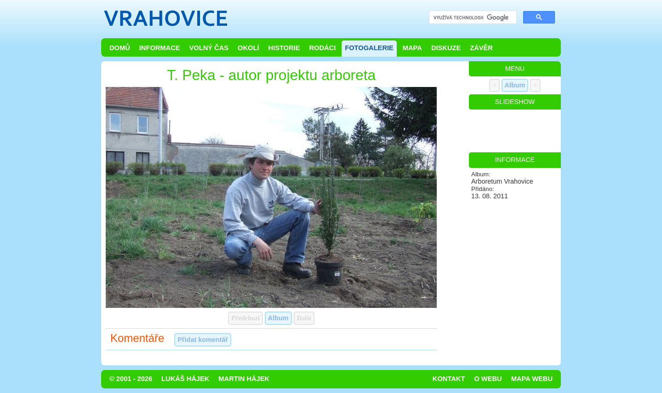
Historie (284, 48)
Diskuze (446, 48)
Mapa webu (532, 378)
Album (278, 318)
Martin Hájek (243, 378)
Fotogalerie (369, 48)
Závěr (481, 48)
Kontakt (449, 378)
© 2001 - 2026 (130, 378)
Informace (159, 48)
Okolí (248, 48)
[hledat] (472, 17)
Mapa (412, 48)
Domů (119, 48)
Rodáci (322, 48)
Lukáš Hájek (185, 378)
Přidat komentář (202, 339)
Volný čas (209, 48)
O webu (488, 378)
